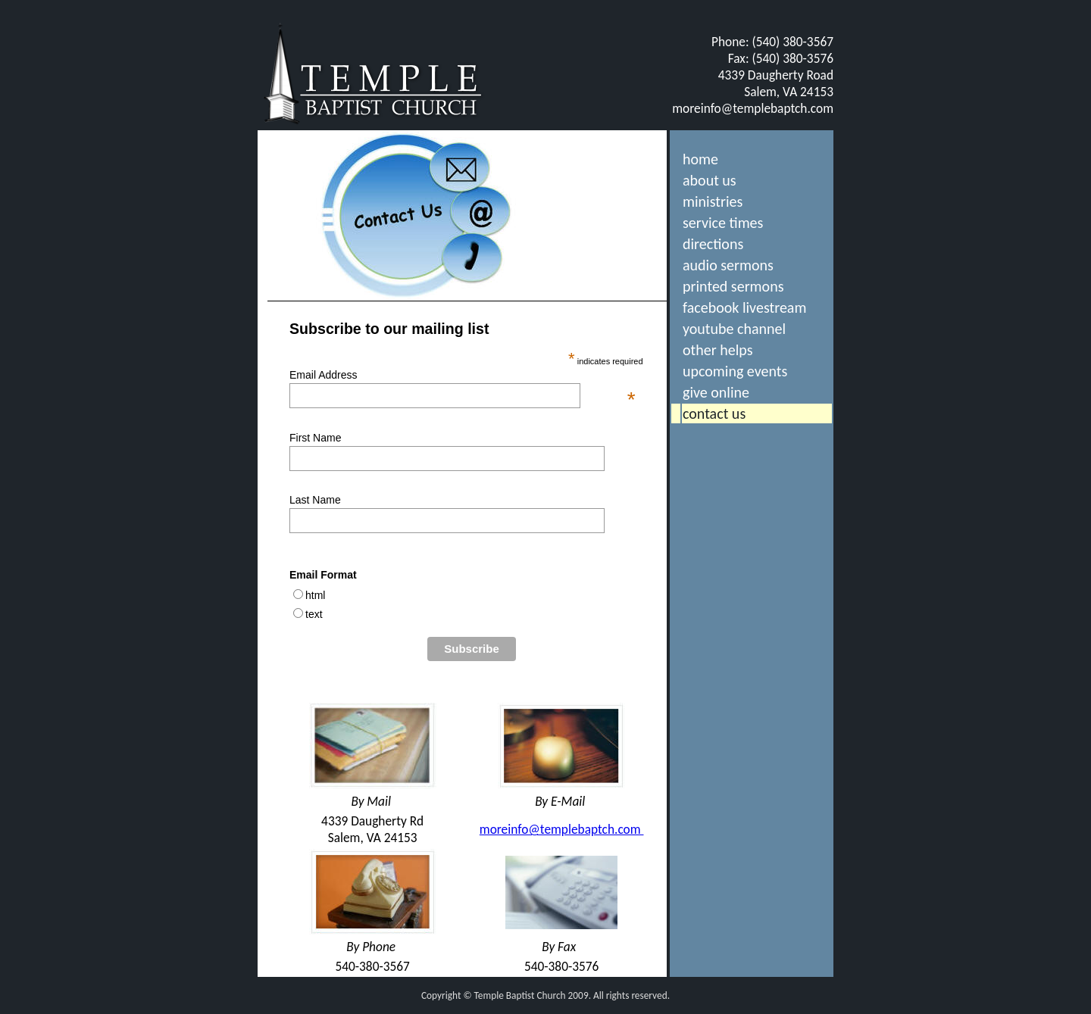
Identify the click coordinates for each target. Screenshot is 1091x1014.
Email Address (462, 375)
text (314, 614)
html (315, 595)
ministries (712, 201)
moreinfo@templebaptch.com (752, 108)
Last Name (315, 500)
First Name (315, 438)
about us (709, 180)
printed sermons (733, 286)
